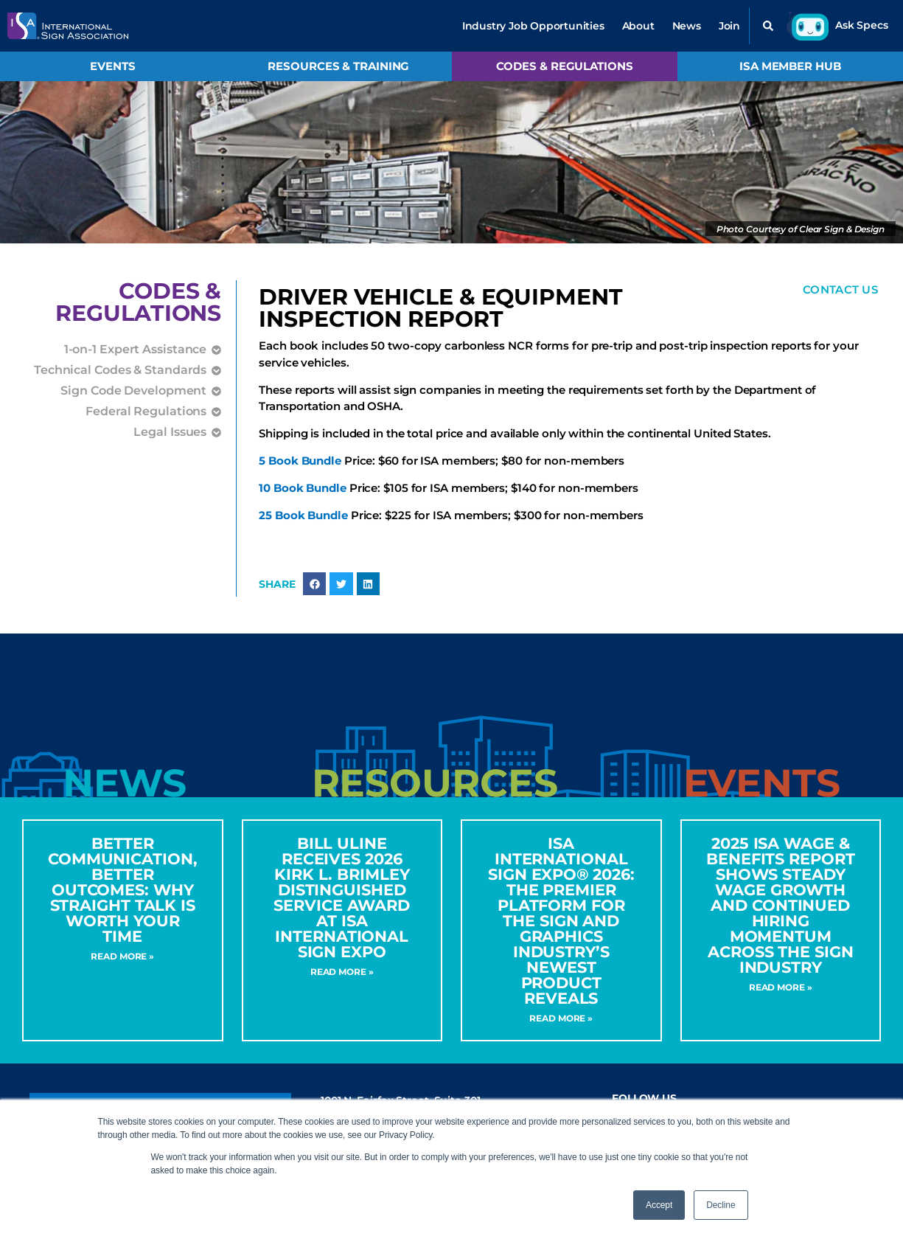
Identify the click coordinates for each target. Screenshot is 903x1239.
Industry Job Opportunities (533, 25)
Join (729, 25)
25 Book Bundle (303, 516)
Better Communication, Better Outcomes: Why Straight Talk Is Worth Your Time (123, 890)
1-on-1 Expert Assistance (135, 349)
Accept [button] (659, 1205)
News (686, 25)
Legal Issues (169, 432)
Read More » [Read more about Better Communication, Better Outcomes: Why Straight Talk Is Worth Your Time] (122, 956)
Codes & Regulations (564, 66)
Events (112, 66)
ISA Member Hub (790, 66)
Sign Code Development (133, 391)
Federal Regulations (146, 411)
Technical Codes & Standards (120, 370)
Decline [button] (720, 1205)
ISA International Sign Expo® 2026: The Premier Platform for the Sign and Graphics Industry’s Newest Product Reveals (561, 921)
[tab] (124, 784)
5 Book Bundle (300, 462)
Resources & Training (338, 66)
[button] (768, 26)
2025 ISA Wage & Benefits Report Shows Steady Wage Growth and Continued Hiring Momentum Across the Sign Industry (780, 906)
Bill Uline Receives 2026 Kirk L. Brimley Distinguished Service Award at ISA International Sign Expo (341, 898)
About (638, 25)
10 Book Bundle (302, 489)
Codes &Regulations (138, 302)
